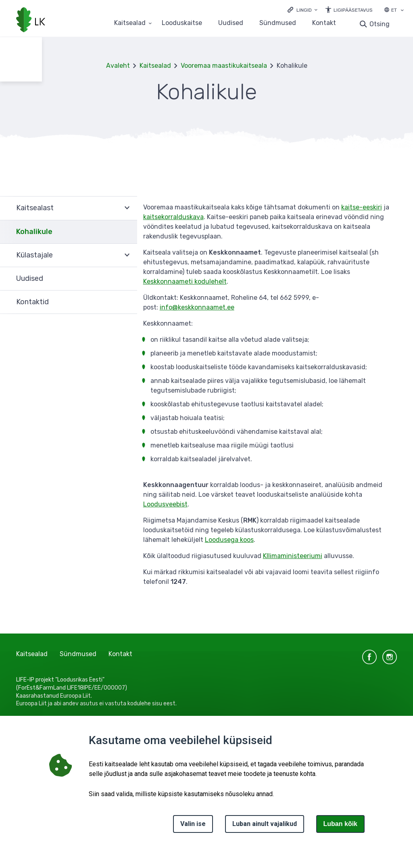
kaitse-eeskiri (361, 207)
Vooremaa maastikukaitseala (224, 65)
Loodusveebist (165, 504)
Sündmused (277, 23)
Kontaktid (32, 301)
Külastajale (34, 255)
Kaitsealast (35, 207)
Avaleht (118, 65)
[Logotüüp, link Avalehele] (30, 20)
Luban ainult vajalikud (264, 824)
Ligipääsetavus (353, 10)
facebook (369, 657)
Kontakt (324, 23)
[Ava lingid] (302, 9)
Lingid (304, 10)
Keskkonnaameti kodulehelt (185, 281)
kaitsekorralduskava (173, 217)
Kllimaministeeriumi (292, 556)
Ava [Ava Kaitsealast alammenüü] (127, 208)
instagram (389, 657)
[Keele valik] (402, 11)
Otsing (379, 24)
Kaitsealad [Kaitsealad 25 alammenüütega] (130, 23)
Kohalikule (34, 231)
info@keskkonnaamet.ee (197, 307)
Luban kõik (340, 823)
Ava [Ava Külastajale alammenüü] (127, 255)
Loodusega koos (229, 540)
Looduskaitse (182, 23)
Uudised (230, 23)
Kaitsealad (155, 65)
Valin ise (193, 824)
